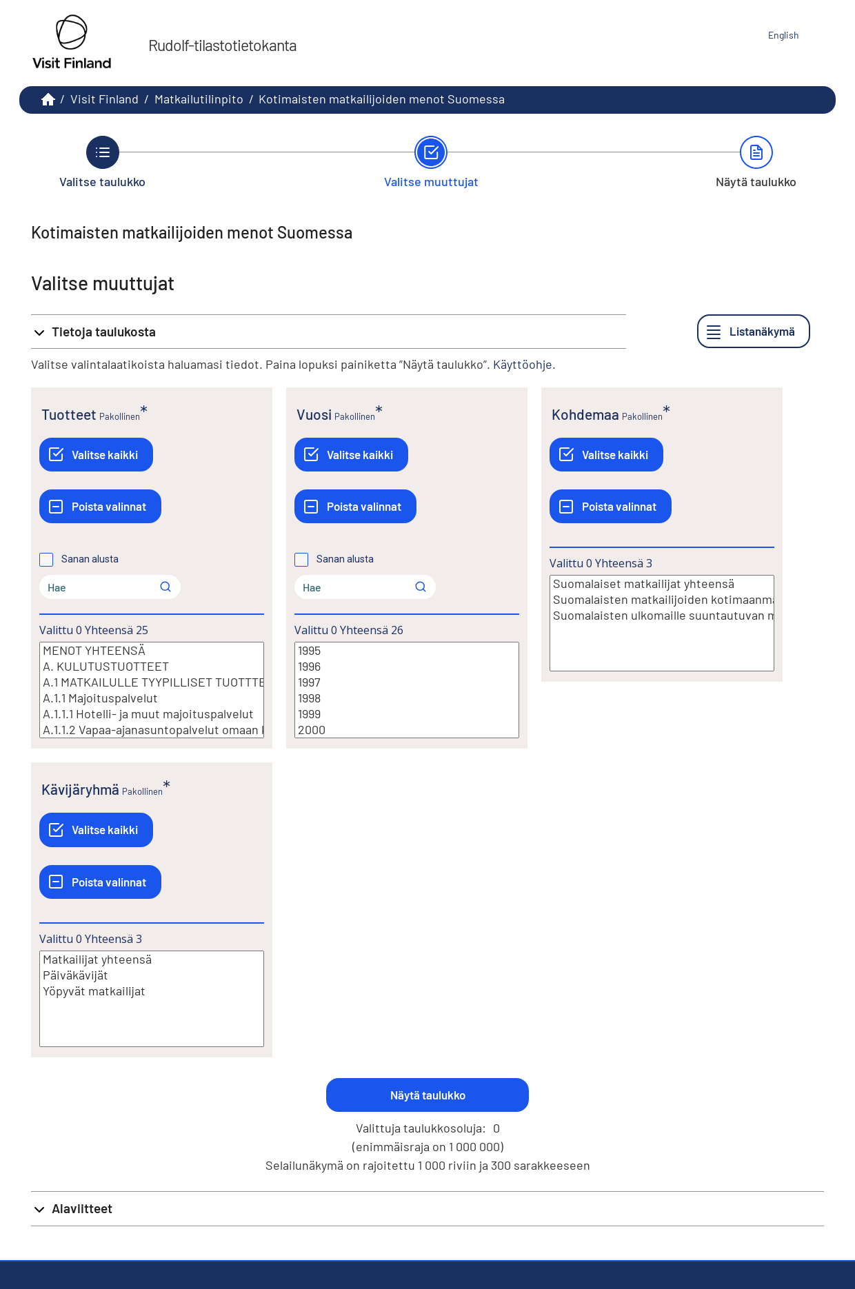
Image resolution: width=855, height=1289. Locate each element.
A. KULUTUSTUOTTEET (151, 666)
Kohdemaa (585, 414)
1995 (407, 650)
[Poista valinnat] (100, 506)
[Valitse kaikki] (96, 454)
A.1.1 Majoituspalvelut (151, 698)
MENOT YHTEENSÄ (151, 650)
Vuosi (314, 414)
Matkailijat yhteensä (151, 959)
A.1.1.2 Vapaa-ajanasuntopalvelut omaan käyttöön (151, 730)
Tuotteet (69, 414)
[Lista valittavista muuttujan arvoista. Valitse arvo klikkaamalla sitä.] (151, 690)
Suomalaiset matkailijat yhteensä (662, 583)
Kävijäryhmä (80, 789)
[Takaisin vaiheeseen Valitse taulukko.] (102, 162)
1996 (407, 666)
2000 (407, 730)
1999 (407, 714)
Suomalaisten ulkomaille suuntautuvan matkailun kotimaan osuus (662, 615)
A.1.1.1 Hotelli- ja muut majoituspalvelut (151, 714)
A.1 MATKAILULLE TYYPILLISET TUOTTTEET (151, 682)
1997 (407, 682)
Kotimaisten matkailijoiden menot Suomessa (382, 98)
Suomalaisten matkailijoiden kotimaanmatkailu (662, 599)
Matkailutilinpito (198, 98)
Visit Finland (104, 98)
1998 (407, 698)
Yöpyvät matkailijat (151, 991)
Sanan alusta (90, 559)
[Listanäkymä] (753, 331)
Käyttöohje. (524, 364)
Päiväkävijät (151, 975)
